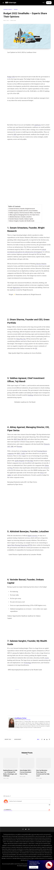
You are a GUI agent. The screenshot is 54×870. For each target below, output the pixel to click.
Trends (16, 9)
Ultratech (46, 444)
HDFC (18, 453)
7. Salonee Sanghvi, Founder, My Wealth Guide (21, 221)
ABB (12, 446)
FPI (36, 348)
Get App (49, 2)
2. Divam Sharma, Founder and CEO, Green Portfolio (23, 210)
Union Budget (17, 739)
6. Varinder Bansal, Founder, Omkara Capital (20, 219)
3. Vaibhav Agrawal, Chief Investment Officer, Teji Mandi (24, 212)
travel (47, 658)
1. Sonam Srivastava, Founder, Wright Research (21, 208)
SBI (22, 439)
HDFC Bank (17, 439)
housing (24, 451)
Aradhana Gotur (20, 718)
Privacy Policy (26, 865)
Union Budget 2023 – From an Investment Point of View (26, 772)
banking (30, 395)
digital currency (32, 535)
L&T (8, 446)
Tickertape (28, 719)
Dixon (42, 472)
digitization (16, 287)
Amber (9, 475)
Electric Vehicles (41, 263)
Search (43, 2)
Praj (11, 468)
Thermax (19, 446)
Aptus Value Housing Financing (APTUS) (19, 545)
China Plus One (21, 339)
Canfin (23, 453)
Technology (27, 662)
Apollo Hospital (19, 460)
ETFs (14, 129)
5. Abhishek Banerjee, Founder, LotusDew (20, 217)
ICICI (25, 439)
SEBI (15, 134)
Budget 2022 (11, 77)
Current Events (7, 9)
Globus (47, 465)
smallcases (37, 125)
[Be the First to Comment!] (29, 801)
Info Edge (30, 460)
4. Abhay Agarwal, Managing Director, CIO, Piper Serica (23, 215)
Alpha (17, 670)
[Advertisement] (29, 65)
